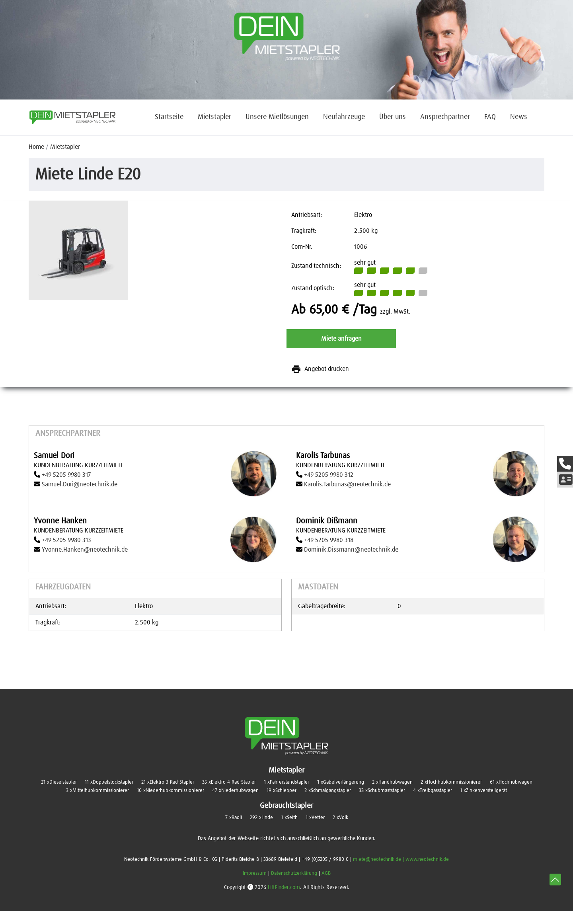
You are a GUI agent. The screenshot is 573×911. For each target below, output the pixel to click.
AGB (326, 873)
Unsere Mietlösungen (277, 117)
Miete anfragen (341, 339)
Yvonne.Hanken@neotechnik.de (85, 549)
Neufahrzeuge (344, 117)
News (518, 117)
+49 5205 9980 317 (66, 475)
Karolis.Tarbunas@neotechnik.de (347, 484)
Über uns (392, 117)
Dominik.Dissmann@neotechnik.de (351, 549)
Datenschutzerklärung (294, 873)
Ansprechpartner (445, 117)
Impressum (255, 873)
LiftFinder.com (284, 887)
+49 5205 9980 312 (328, 475)
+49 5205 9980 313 (66, 540)
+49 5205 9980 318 (328, 540)
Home (36, 147)
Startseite (169, 117)
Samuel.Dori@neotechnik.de (79, 484)
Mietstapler (214, 117)
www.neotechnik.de (427, 859)
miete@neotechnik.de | (379, 859)
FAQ (490, 117)
